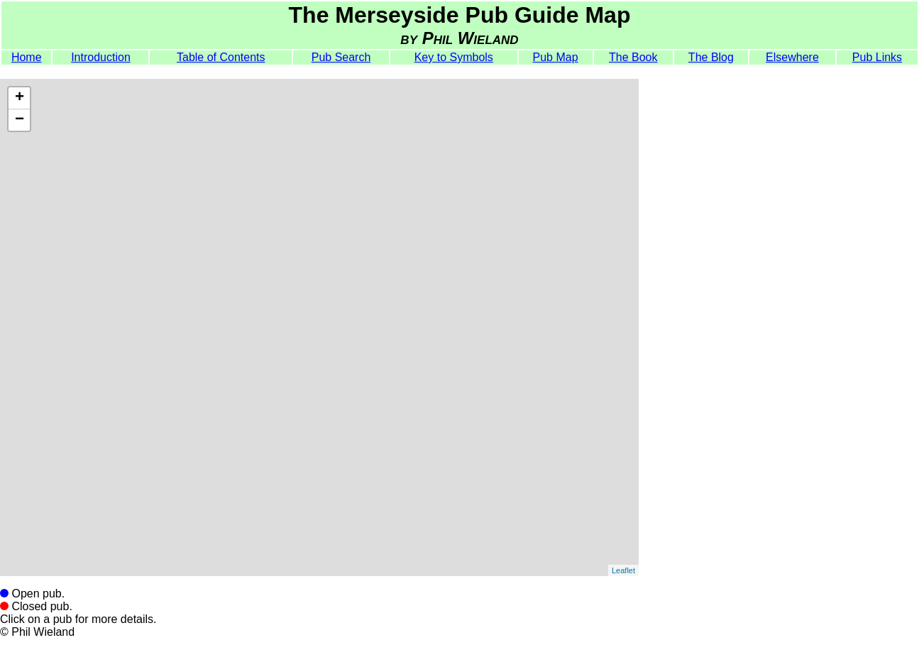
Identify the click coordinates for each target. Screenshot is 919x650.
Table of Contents (221, 57)
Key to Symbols (453, 57)
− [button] (19, 120)
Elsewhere (792, 57)
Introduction (101, 57)
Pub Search (341, 57)
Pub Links (877, 57)
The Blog (711, 57)
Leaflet (623, 570)
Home (26, 57)
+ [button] (19, 98)
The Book (633, 57)
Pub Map (555, 57)
